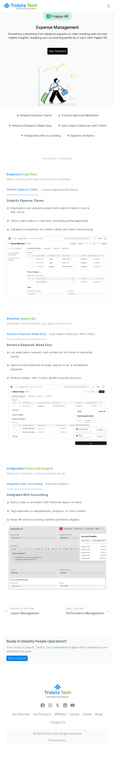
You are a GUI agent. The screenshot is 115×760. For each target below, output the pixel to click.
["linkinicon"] (65, 705)
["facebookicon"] (42, 705)
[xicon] (57, 705)
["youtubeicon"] (72, 705)
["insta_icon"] (50, 705)
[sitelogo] (20, 6)
